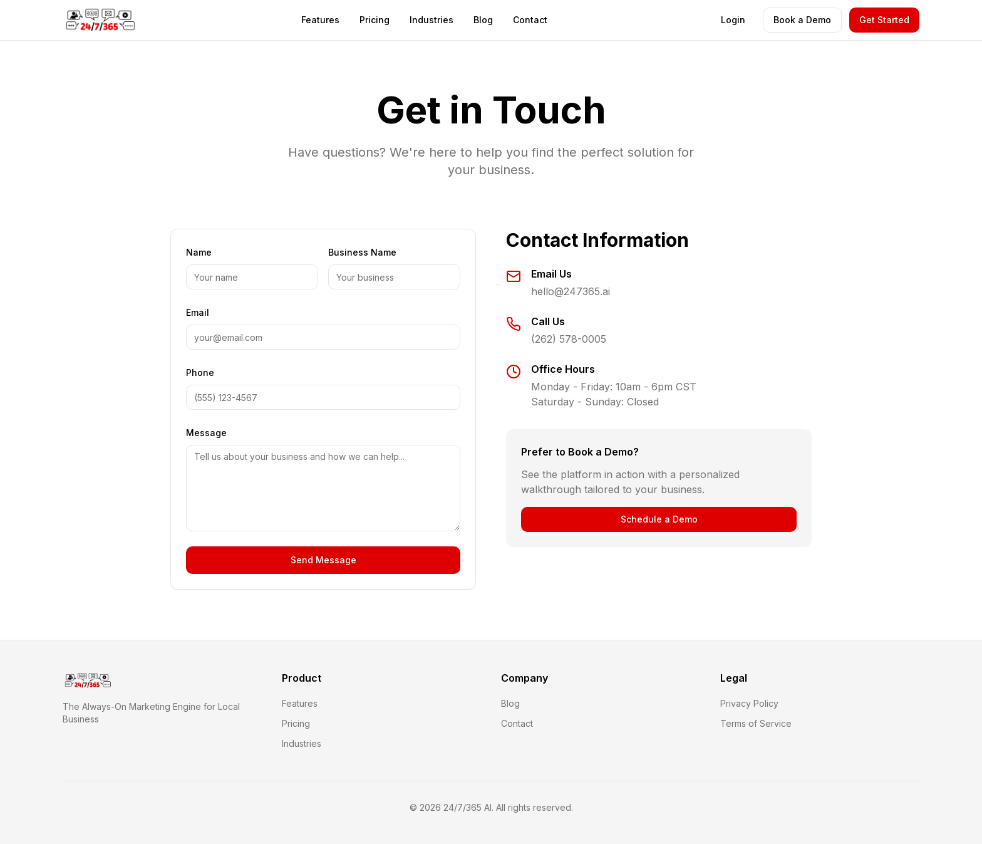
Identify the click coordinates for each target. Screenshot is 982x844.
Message (206, 432)
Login (733, 19)
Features (320, 19)
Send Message (323, 560)
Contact (530, 19)
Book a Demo (802, 19)
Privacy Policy (749, 703)
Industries (431, 19)
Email (197, 312)
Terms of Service (756, 723)
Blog (483, 19)
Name (199, 252)
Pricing (374, 19)
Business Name (362, 252)
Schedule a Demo (659, 519)
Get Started (884, 19)
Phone (200, 372)
